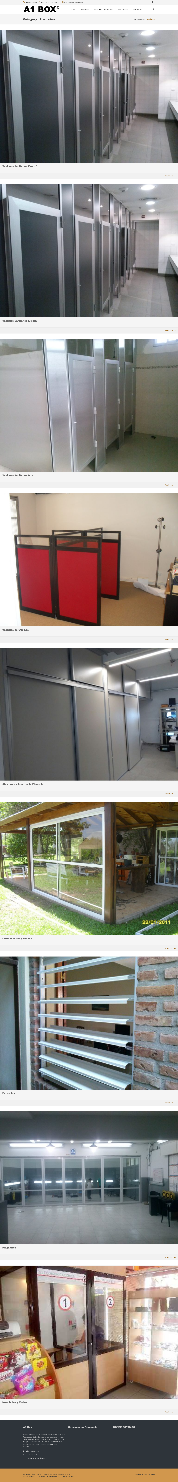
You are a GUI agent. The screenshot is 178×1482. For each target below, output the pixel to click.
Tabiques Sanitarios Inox (17, 475)
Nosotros (84, 9)
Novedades (123, 9)
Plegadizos (9, 1247)
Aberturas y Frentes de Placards (22, 784)
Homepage (139, 19)
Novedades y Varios (14, 1402)
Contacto (137, 9)
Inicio (72, 9)
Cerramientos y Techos (17, 938)
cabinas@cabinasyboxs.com (73, 2)
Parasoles (8, 1093)
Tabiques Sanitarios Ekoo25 (19, 166)
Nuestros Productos (103, 9)
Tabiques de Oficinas (15, 630)
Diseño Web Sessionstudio (145, 1474)
